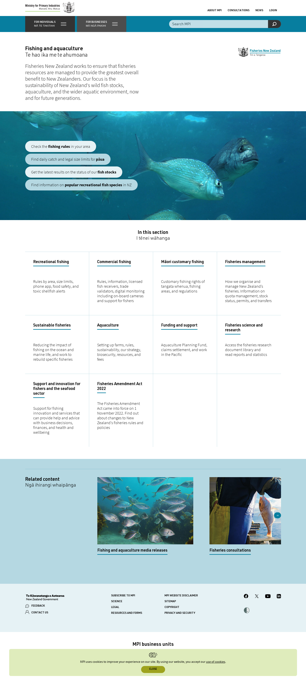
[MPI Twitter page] (256, 567)
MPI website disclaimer (181, 566)
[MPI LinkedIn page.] (279, 567)
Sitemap (170, 572)
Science (116, 572)
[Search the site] (225, 28)
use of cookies (215, 662)
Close (153, 669)
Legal (115, 578)
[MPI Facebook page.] (246, 568)
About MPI (214, 12)
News (259, 12)
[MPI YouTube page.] (268, 567)
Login (273, 12)
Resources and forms (126, 584)
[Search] (274, 28)
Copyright (171, 578)
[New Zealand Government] (45, 569)
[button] (50, 28)
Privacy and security (179, 584)
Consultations (238, 12)
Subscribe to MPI (123, 566)
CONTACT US (39, 583)
